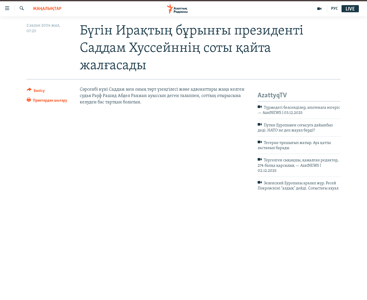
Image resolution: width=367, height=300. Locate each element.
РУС (334, 9)
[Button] (36, 91)
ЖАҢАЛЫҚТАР (47, 8)
